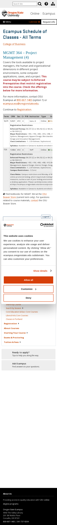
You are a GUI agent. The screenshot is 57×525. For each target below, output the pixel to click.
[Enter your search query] (25, 4)
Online (34, 13)
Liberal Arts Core (17, 315)
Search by (13, 304)
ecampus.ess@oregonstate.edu (21, 103)
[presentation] (46, 4)
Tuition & (12, 342)
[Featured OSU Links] (46, 4)
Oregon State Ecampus (13, 509)
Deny (28, 298)
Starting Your (16, 332)
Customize (28, 289)
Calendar (34, 21)
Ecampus (49, 13)
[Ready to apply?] (28, 354)
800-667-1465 (24, 100)
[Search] (40, 4)
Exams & (14, 337)
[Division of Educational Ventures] (53, 4)
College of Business (14, 44)
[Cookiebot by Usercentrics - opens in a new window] (41, 225)
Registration (24, 109)
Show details (40, 271)
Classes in (14, 319)
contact (34, 200)
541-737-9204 (23, 521)
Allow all (28, 280)
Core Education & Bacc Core (22, 312)
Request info (49, 21)
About (11, 328)
